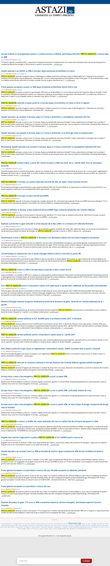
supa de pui (86, 523)
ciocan (3, 525)
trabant (33, 523)
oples (46, 528)
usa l (107, 527)
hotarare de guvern (80, 527)
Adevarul (18, 226)
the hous (19, 525)
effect (71, 525)
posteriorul (86, 525)
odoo (107, 523)
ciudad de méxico (97, 523)
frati (19, 528)
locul (71, 527)
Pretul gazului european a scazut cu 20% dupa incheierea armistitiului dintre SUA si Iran (39, 87)
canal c (65, 527)
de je (98, 527)
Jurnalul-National (20, 379)
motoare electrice (50, 525)
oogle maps (26, 528)
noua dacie (11, 525)
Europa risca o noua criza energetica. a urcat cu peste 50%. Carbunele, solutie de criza (46, 390)
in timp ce (27, 527)
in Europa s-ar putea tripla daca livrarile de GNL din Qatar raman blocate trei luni (44, 182)
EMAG (55, 519)
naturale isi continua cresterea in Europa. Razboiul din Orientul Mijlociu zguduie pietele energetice (51, 362)
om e (90, 528)
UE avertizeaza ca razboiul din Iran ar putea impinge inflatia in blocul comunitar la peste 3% (41, 253)
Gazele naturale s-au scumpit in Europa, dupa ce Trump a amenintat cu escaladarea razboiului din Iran (45, 117)
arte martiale (9, 527)
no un (66, 523)
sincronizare (58, 523)
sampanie (77, 525)
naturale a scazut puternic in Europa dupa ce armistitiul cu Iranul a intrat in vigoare (45, 103)
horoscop (75, 523)
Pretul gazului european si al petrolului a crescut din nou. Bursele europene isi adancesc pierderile (43, 470)
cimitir (31, 525)
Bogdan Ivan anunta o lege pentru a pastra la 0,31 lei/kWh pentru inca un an (42, 437)
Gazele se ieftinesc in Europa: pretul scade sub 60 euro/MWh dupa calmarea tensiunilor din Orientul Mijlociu (48, 210)
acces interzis (63, 525)
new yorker (53, 528)
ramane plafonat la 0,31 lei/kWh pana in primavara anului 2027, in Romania (41, 318)
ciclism (80, 528)
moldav (25, 525)
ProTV (18, 105)
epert (38, 527)
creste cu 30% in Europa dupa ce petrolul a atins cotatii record (36, 269)
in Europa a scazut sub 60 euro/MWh (25, 196)
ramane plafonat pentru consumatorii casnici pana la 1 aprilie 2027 (38, 334)
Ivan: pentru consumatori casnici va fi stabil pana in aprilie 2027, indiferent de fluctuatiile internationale (54, 285)
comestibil (19, 527)
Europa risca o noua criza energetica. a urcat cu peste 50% (34, 376)
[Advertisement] (55, 33)
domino (50, 527)
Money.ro (19, 473)
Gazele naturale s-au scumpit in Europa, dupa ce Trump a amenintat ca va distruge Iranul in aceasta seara (47, 133)
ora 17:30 (92, 527)
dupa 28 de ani (42, 523)
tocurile (44, 527)
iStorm (54, 536)
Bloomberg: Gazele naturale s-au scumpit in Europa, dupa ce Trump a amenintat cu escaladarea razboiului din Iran (50, 147)
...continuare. (58, 64)
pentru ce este (24, 523)
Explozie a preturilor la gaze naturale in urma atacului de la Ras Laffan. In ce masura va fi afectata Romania (47, 223)
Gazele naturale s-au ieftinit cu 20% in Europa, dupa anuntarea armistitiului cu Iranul (37, 71)
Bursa (17, 149)
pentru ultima (102, 525)
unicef (50, 523)
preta (34, 527)
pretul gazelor (6, 523)
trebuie (93, 525)
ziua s (102, 527)
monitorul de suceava (67, 528)
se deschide (39, 525)
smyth (86, 528)
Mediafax (18, 307)
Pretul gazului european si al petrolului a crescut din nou (25, 486)
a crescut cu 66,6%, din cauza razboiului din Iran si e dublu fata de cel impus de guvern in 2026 (49, 421)
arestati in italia (37, 528)
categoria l (58, 527)
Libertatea (19, 90)
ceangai (15, 523)
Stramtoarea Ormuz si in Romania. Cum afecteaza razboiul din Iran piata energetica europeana (50, 237)
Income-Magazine (21, 74)
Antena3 (18, 60)
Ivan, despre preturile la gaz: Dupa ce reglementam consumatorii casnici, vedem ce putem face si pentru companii (50, 348)
